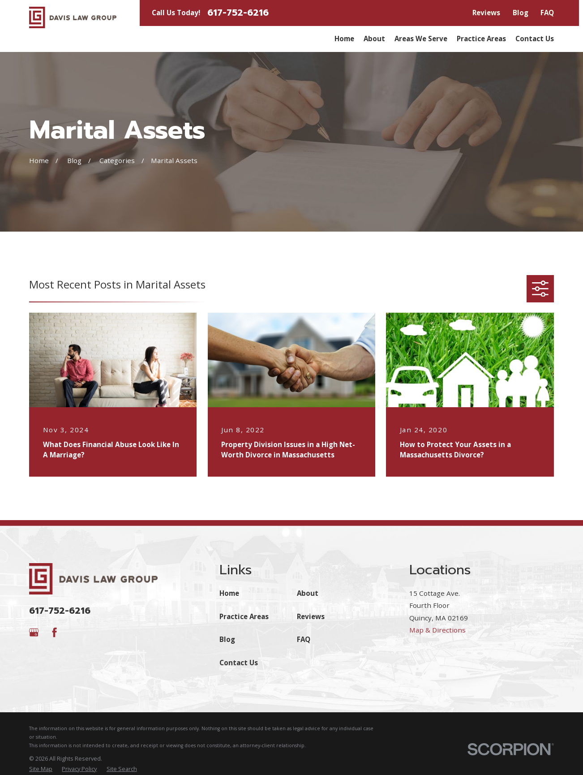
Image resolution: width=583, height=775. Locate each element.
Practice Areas (244, 616)
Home (229, 593)
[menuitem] (40, 769)
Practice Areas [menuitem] (481, 38)
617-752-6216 (238, 13)
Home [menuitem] (344, 38)
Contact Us (238, 662)
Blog (520, 12)
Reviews (486, 12)
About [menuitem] (374, 38)
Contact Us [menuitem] (534, 38)
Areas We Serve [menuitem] (420, 38)
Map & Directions (437, 629)
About (307, 593)
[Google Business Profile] (34, 632)
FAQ (547, 12)
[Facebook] (54, 632)
